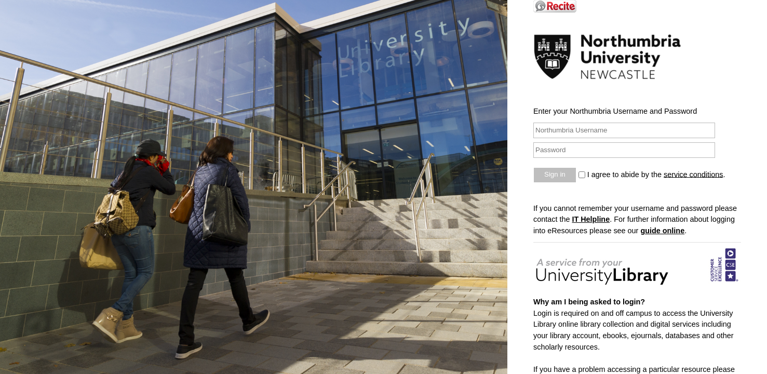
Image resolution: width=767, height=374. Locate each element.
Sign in (555, 174)
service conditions (693, 174)
